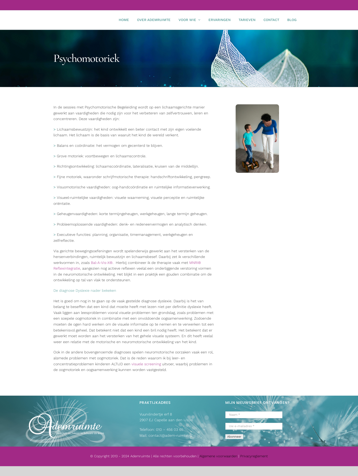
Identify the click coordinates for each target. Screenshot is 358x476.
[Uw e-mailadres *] (253, 426)
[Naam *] (253, 414)
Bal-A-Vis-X (100, 262)
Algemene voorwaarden (219, 456)
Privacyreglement (254, 456)
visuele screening (146, 364)
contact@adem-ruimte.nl (170, 435)
